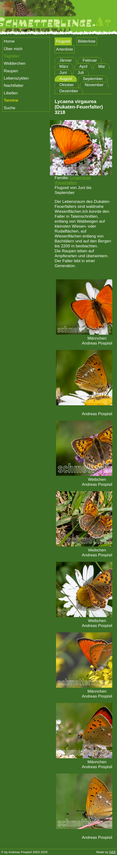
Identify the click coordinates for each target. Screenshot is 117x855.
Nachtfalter (14, 85)
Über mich (13, 48)
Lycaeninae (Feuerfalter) (73, 180)
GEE (112, 852)
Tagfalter (11, 56)
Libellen (11, 93)
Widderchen (14, 63)
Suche (9, 107)
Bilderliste (87, 41)
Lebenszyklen (16, 78)
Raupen (11, 70)
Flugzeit (63, 41)
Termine (11, 100)
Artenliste (64, 49)
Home (9, 41)
